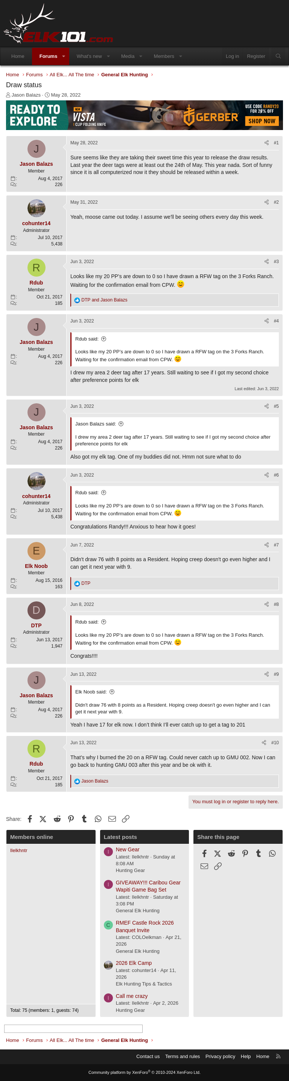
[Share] (266, 143)
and (104, 300)
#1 (276, 142)
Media (127, 56)
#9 (276, 674)
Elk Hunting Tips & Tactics (144, 984)
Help (246, 1056)
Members (164, 56)
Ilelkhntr (18, 850)
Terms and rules (182, 1056)
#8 (276, 604)
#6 (276, 475)
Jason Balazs (26, 95)
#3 (276, 261)
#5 (276, 406)
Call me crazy (132, 996)
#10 (275, 742)
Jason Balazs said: (95, 424)
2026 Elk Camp (134, 963)
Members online (31, 837)
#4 (276, 321)
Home (17, 56)
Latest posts (120, 837)
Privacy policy (220, 1056)
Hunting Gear (130, 870)
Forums (49, 56)
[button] (63, 56)
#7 (276, 545)
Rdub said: (87, 339)
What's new (89, 56)
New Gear (128, 849)
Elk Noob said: (91, 692)
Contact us (148, 1056)
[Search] (278, 56)
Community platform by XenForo (144, 1072)
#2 (276, 202)
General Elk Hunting (138, 910)
